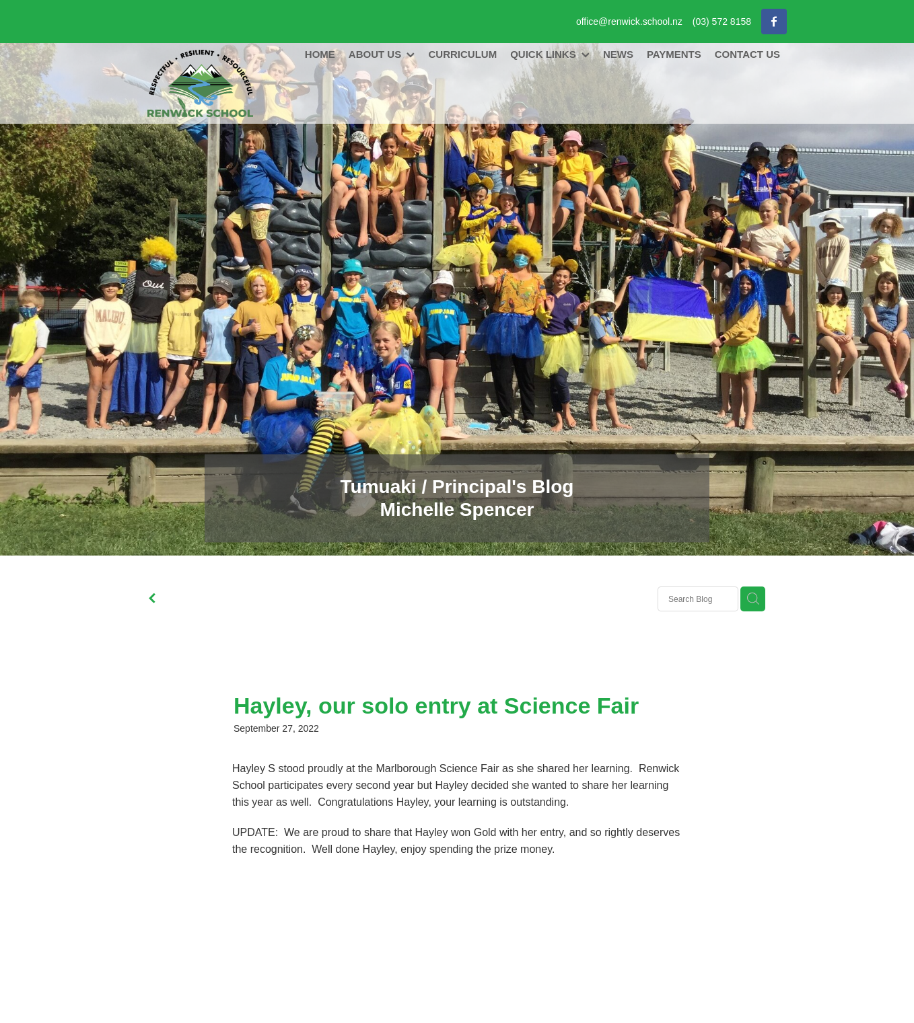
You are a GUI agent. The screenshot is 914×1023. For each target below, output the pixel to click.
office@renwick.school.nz (629, 21)
